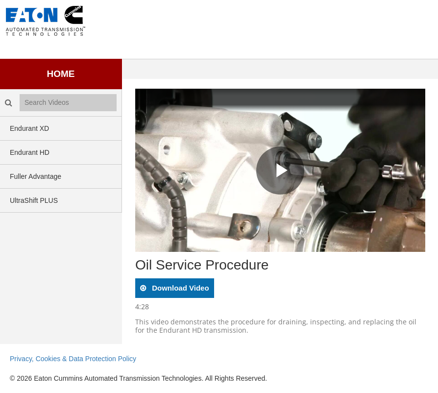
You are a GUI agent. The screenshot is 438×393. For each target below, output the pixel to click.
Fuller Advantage (35, 176)
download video (179, 288)
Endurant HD (29, 152)
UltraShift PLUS (34, 200)
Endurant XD (29, 128)
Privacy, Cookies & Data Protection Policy (73, 359)
